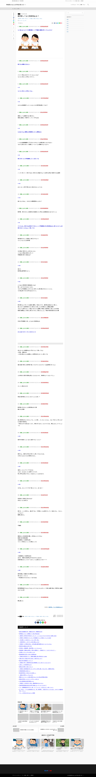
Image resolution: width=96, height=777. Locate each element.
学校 (67, 23)
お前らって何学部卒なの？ (25, 693)
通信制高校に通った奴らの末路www (27, 682)
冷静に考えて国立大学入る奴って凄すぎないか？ (30, 686)
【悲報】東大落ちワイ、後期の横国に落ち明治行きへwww (33, 684)
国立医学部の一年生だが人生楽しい (27, 701)
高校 (67, 31)
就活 (67, 27)
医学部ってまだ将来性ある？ (56, 621)
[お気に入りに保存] (13, 30)
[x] (13, 18)
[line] (13, 22)
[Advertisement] (40, 346)
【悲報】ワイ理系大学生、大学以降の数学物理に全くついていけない (35, 672)
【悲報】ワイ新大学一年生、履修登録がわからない (31, 711)
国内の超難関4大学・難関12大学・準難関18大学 (30, 659)
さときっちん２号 (22, 20)
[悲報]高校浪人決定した (24, 699)
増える (38, 18)
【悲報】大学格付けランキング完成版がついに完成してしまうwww (35, 666)
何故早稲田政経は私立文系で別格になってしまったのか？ (33, 713)
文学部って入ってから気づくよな (27, 680)
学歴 (67, 25)
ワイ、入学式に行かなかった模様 (27, 721)
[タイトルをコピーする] (13, 27)
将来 (23, 18)
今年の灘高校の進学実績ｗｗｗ (26, 709)
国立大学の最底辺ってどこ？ (26, 688)
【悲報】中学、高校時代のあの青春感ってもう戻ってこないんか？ (35, 690)
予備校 (31, 18)
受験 (67, 19)
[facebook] (13, 16)
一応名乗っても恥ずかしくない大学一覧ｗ (29, 668)
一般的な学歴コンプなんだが (26, 703)
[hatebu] (13, 20)
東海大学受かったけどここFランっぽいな (29, 707)
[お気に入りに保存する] (20, 23)
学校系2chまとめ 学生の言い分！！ (22, 4)
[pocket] (13, 23)
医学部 (20, 18)
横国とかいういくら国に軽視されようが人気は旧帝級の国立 (33, 705)
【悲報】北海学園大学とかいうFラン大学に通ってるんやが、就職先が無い (37, 697)
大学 (20, 644)
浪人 (67, 29)
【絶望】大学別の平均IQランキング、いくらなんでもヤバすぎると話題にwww (37, 664)
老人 (41, 18)
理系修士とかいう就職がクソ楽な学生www (29, 662)
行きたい (27, 18)
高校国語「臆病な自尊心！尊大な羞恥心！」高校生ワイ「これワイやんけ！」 (37, 678)
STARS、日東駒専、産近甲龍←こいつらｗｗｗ (30, 676)
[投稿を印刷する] (13, 37)
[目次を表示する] (13, 34)
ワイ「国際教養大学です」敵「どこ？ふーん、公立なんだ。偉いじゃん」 (36, 715)
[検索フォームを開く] (82, 4)
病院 (35, 18)
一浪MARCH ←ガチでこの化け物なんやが (29, 670)
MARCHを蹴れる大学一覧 (25, 674)
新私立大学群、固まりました (26, 695)
